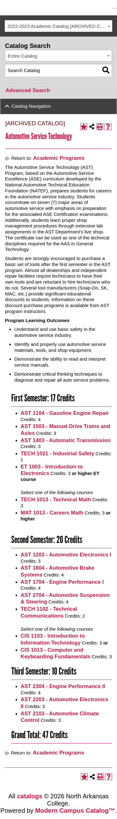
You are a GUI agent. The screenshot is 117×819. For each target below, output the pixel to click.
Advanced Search (28, 90)
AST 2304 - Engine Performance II (63, 686)
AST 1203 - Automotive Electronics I (66, 555)
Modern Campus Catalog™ (75, 810)
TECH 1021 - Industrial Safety (57, 453)
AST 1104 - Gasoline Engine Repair (65, 413)
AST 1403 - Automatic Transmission (65, 440)
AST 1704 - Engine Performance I (62, 582)
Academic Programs (58, 158)
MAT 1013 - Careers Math (52, 513)
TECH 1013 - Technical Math (56, 500)
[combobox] (58, 26)
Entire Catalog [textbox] (22, 56)
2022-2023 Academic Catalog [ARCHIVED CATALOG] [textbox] (59, 26)
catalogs (29, 796)
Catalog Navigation (31, 106)
